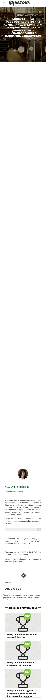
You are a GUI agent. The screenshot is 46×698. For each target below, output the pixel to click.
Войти (5, 599)
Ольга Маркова (20, 486)
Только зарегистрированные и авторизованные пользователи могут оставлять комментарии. (22, 596)
